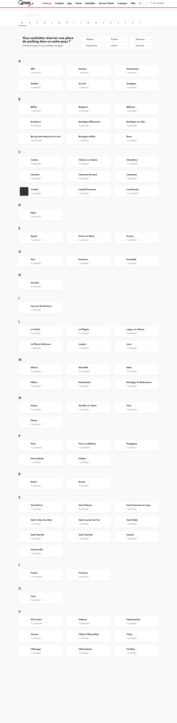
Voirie (78, 5)
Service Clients (106, 5)
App (69, 5)
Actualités (90, 5)
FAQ (133, 5)
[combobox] (141, 6)
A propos (122, 5)
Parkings (47, 5)
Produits (59, 5)
